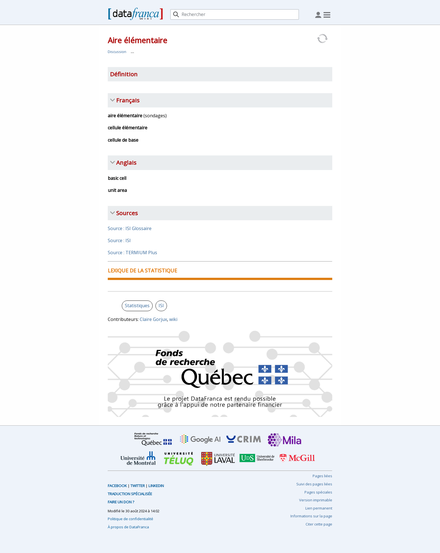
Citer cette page (319, 524)
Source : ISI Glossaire (130, 228)
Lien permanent (318, 508)
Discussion (117, 51)
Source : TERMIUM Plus (132, 252)
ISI (161, 305)
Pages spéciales (318, 492)
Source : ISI (119, 240)
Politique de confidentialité (130, 518)
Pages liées (322, 475)
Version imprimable (315, 499)
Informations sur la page (311, 515)
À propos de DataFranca (128, 526)
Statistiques (137, 305)
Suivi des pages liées (314, 484)
